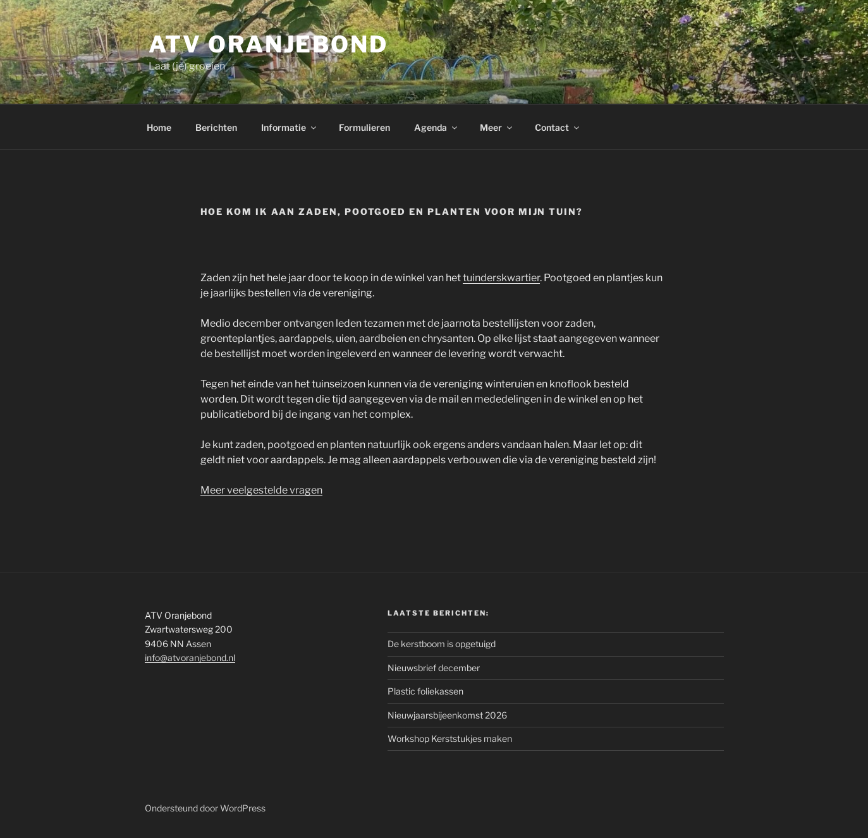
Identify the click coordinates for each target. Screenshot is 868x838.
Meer (497, 127)
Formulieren (364, 127)
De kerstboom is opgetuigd (442, 643)
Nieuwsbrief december (434, 667)
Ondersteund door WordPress (205, 808)
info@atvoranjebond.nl (190, 657)
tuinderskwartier (501, 278)
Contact (558, 127)
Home (159, 127)
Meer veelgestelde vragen (261, 490)
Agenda (436, 127)
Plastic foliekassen (425, 691)
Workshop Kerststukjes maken (450, 738)
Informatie (289, 127)
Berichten (216, 127)
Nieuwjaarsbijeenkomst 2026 (447, 715)
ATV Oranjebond (268, 44)
